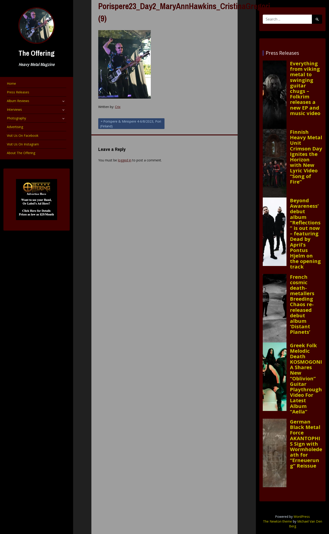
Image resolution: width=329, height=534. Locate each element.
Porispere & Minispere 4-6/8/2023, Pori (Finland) (130, 123)
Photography (16, 118)
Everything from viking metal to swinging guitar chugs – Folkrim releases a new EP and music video (305, 88)
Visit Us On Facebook (22, 135)
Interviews (14, 109)
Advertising (15, 127)
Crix (117, 107)
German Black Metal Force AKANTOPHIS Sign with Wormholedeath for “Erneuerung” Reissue (306, 443)
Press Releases (18, 92)
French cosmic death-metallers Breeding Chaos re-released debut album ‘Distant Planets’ (302, 304)
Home (11, 83)
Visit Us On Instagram (23, 144)
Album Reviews (18, 101)
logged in (124, 160)
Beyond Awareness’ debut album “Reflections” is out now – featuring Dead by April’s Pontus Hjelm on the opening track (305, 233)
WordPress (302, 516)
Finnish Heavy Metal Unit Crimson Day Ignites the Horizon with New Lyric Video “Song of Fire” (306, 156)
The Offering (37, 53)
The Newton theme (277, 521)
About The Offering (21, 153)
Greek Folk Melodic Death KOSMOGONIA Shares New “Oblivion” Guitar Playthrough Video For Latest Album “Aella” (306, 378)
